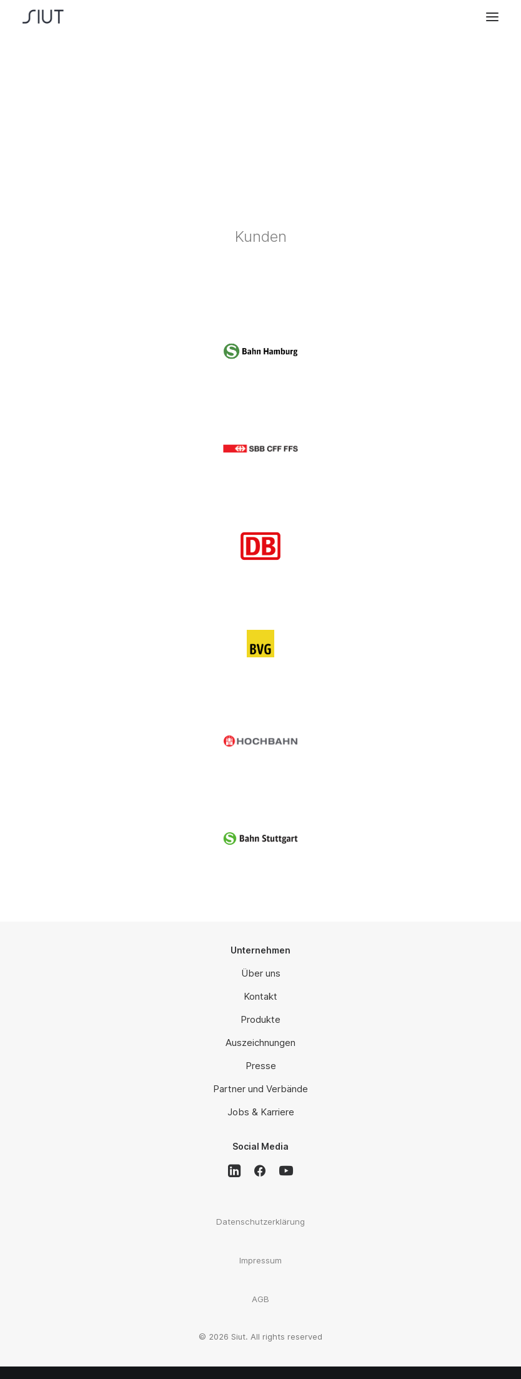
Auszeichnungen (260, 1042)
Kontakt (260, 996)
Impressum (260, 1260)
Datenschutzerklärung (260, 1222)
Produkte (260, 1019)
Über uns (260, 973)
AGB (260, 1299)
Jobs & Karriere (260, 1112)
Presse (261, 1066)
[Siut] (52, 16)
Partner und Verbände (260, 1089)
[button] (492, 16)
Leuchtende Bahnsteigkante (260, 70)
